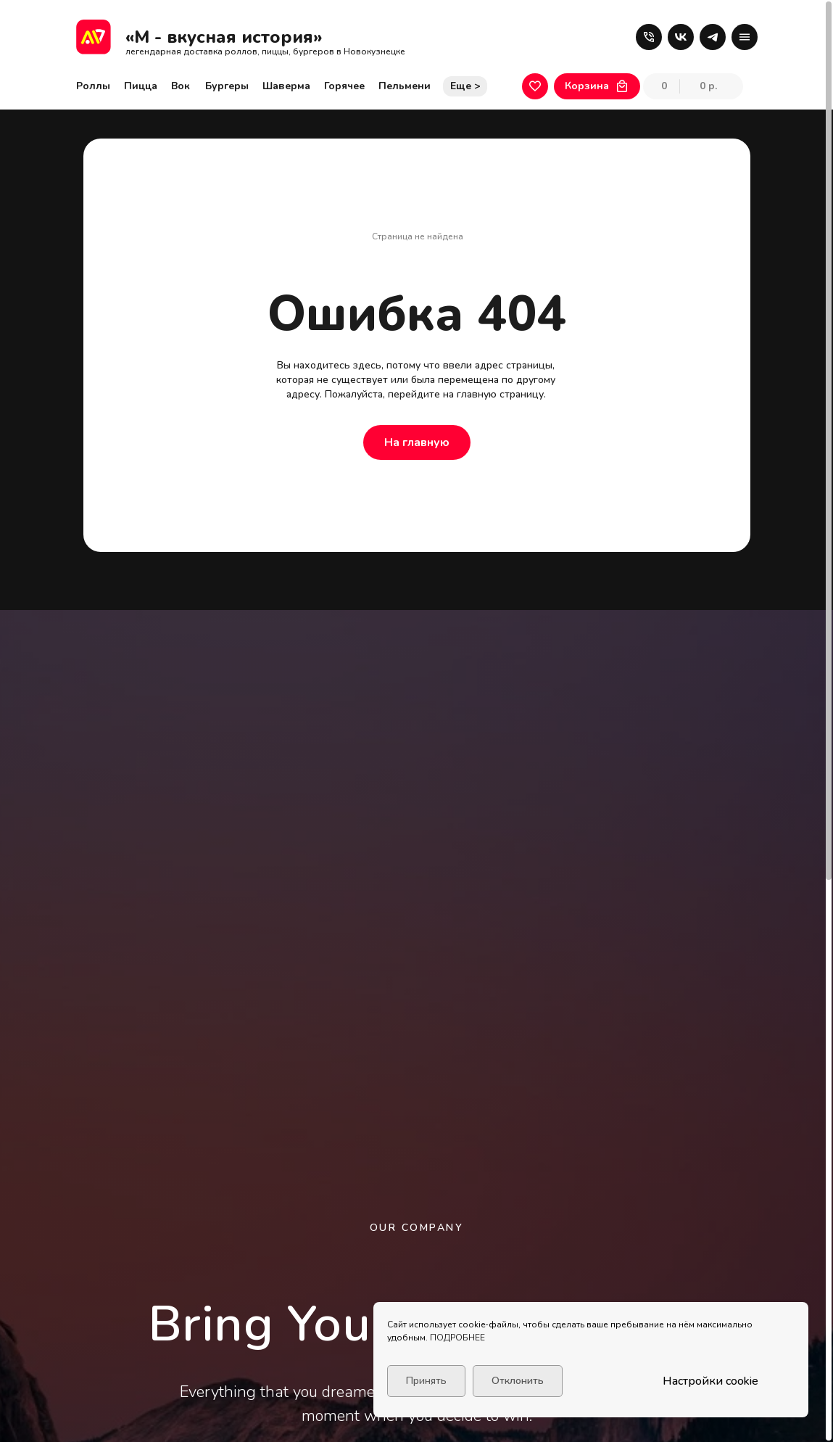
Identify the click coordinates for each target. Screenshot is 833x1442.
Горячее (344, 86)
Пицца (140, 86)
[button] (649, 37)
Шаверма (286, 86)
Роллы (93, 86)
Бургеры (227, 86)
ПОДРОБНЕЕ (457, 1337)
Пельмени (404, 86)
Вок (180, 86)
